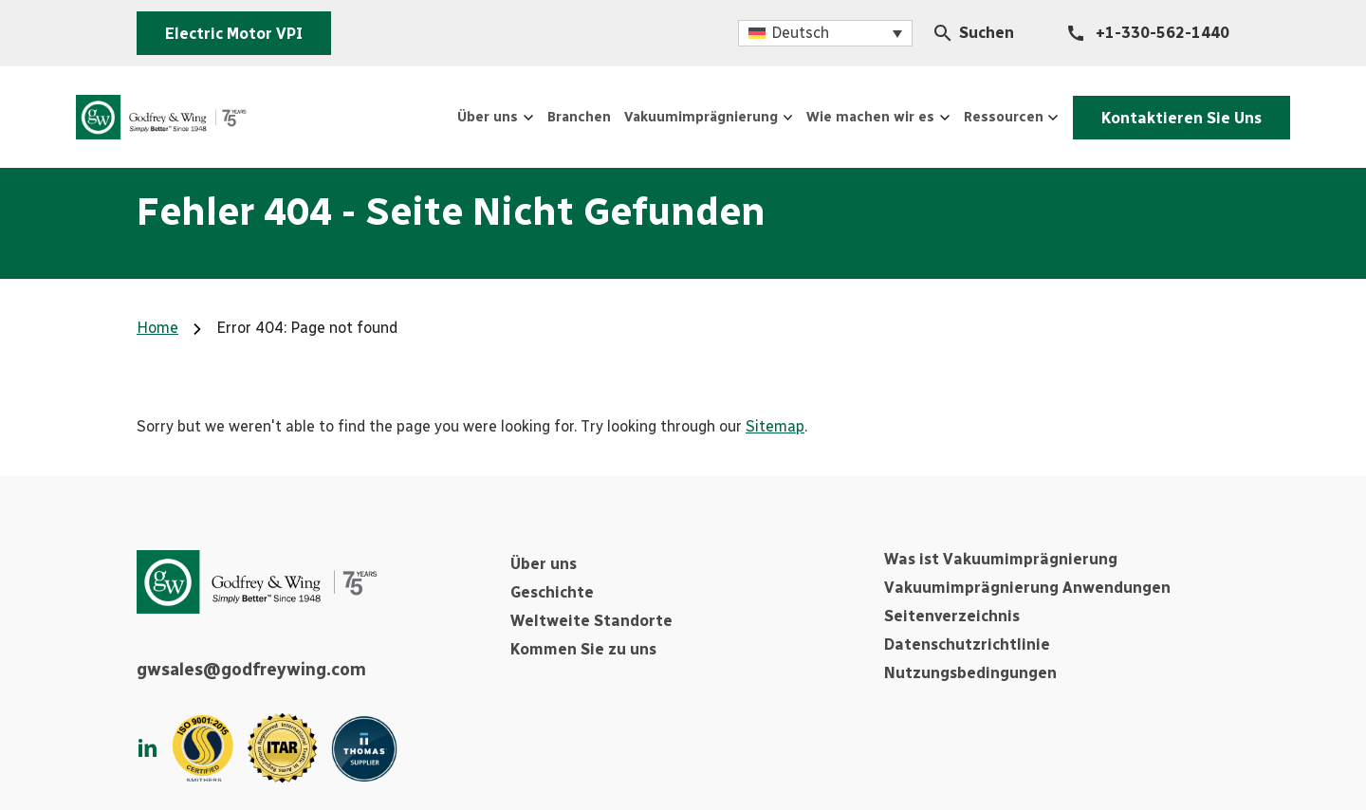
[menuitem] (825, 33)
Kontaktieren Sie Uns (1167, 116)
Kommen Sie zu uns (583, 649)
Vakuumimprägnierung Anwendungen (1027, 588)
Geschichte (552, 592)
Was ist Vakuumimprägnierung (1000, 559)
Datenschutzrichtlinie (967, 644)
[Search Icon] (943, 33)
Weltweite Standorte (591, 621)
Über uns (543, 564)
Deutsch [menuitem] (800, 33)
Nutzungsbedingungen (970, 673)
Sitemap (775, 426)
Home (157, 328)
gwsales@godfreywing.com (251, 669)
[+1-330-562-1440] (1148, 33)
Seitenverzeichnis (952, 616)
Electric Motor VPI (234, 34)
